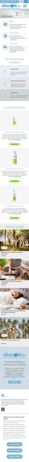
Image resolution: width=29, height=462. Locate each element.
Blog (7, 414)
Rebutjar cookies (14, 456)
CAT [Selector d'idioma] (21, 1)
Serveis (3, 414)
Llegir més (3, 255)
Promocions (13, 414)
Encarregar (14, 144)
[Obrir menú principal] (25, 6)
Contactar (14, 382)
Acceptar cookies (14, 444)
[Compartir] (26, 2)
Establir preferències (14, 450)
